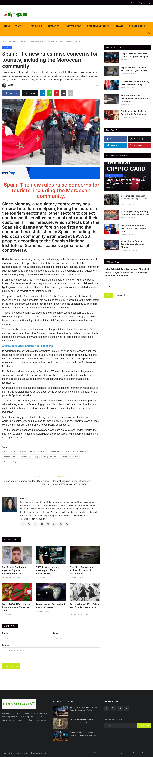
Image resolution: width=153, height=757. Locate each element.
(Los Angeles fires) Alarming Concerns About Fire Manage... (135, 213)
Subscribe (144, 725)
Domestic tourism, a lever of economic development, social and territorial (72, 482)
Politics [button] (20, 26)
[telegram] (120, 708)
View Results (121, 295)
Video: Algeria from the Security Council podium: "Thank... (133, 244)
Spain (28, 462)
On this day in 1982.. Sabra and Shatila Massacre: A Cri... (84, 607)
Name (5, 633)
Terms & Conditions (96, 753)
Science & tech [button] (137, 26)
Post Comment (11, 666)
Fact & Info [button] (36, 26)
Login (133, 3)
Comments (10, 626)
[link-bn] (53, 173)
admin (107, 188)
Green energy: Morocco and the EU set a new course (26, 482)
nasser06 (124, 60)
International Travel (37, 451)
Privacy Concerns (49, 456)
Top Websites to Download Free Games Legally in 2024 (134, 69)
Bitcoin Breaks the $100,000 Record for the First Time (82, 721)
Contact (110, 753)
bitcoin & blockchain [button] (99, 26)
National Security (10, 456)
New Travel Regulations (12, 462)
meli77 (7, 85)
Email (55, 633)
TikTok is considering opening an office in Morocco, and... (47, 570)
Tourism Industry (79, 451)
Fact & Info (12, 41)
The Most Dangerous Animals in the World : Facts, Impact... (81, 570)
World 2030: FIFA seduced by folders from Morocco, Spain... (16, 607)
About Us (145, 753)
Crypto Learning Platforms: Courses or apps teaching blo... (136, 55)
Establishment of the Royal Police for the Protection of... (134, 112)
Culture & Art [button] (73, 26)
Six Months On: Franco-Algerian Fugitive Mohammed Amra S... (15, 570)
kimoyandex (125, 87)
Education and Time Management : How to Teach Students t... (134, 98)
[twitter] (113, 708)
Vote (108, 295)
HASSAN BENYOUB (9, 577)
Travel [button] (120, 26)
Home (7, 26)
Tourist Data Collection (69, 456)
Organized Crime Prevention (14, 451)
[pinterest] (126, 708)
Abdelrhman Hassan (128, 73)
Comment (6, 645)
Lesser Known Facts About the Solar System (50, 606)
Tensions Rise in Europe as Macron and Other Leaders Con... (134, 228)
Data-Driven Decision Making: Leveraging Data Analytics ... (135, 83)
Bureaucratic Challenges (59, 451)
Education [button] (54, 26)
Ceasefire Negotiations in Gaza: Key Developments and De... (135, 199)
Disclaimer (134, 753)
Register (142, 3)
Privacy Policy (121, 753)
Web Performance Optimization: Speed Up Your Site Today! (84, 708)
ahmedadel (74, 577)
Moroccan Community (29, 456)
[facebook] (106, 708)
